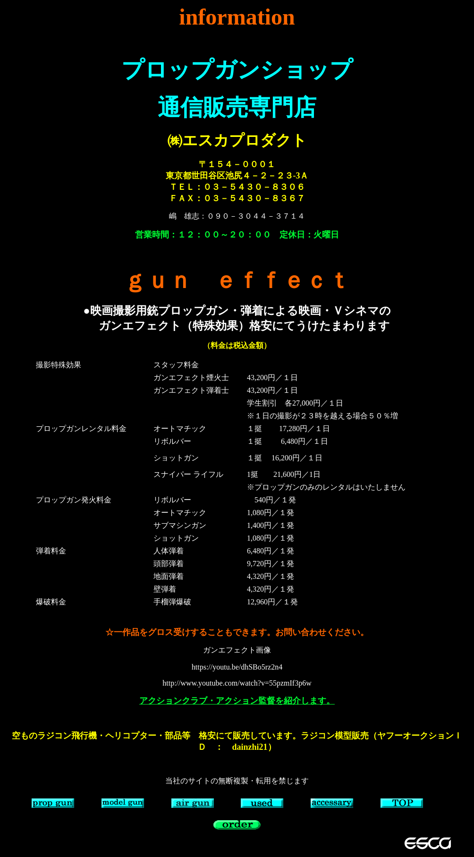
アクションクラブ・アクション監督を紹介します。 (237, 700)
